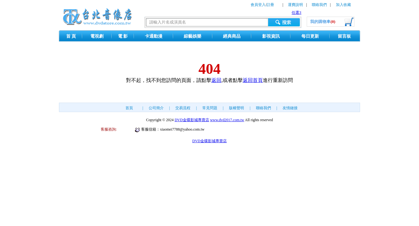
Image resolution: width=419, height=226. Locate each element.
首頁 (129, 108)
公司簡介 (156, 108)
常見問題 (209, 108)
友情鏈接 (290, 108)
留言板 (344, 36)
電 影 (123, 36)
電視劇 (96, 36)
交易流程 (182, 108)
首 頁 (71, 36)
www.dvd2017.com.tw (227, 120)
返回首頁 (253, 80)
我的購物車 (322, 21)
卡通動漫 (153, 36)
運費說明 (295, 5)
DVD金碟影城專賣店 (192, 120)
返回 (216, 80)
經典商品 (232, 36)
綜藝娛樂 (192, 36)
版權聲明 (236, 108)
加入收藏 (343, 5)
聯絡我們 (319, 5)
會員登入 (258, 5)
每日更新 (310, 36)
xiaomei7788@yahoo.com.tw (182, 129)
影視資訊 (271, 36)
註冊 (270, 5)
